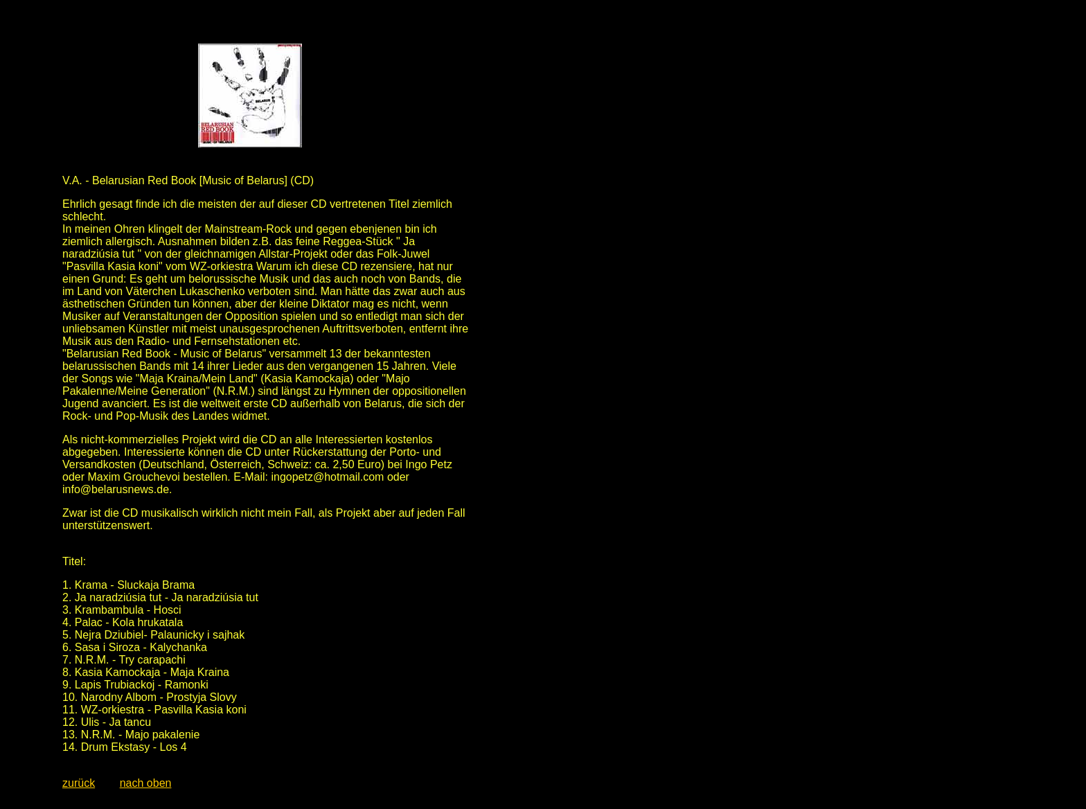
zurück (78, 783)
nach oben (146, 783)
